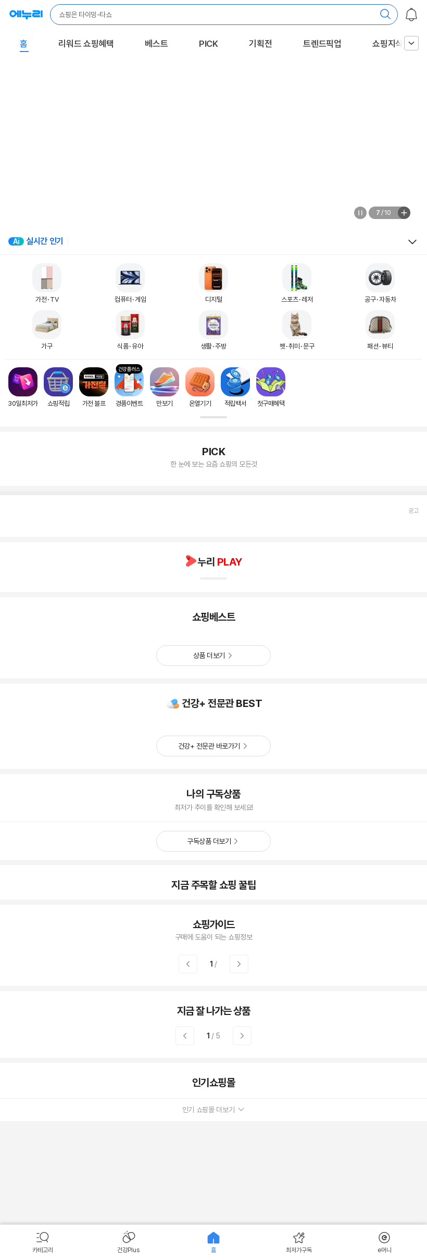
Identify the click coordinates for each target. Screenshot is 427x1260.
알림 (411, 14)
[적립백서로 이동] (235, 387)
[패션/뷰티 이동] (380, 330)
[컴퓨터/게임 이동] (130, 283)
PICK (208, 43)
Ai (16, 241)
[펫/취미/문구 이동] (297, 330)
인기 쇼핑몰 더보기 (213, 1109)
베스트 (156, 43)
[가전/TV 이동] (46, 283)
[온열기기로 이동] (200, 387)
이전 (188, 964)
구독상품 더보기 (209, 841)
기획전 (260, 43)
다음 (239, 964)
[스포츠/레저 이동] (297, 283)
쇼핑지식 (387, 43)
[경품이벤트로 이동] (129, 387)
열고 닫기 (412, 242)
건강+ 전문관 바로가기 (209, 746)
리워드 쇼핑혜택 (86, 43)
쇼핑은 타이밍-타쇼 (85, 14)
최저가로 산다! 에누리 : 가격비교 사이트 (26, 14)
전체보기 (404, 213)
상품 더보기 (209, 655)
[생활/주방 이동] (213, 330)
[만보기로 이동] (164, 387)
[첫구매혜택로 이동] (270, 387)
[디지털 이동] (213, 283)
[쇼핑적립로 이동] (58, 387)
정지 (360, 213)
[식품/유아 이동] (130, 330)
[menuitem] (42, 1242)
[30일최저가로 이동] (23, 387)
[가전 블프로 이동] (93, 387)
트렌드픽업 (322, 43)
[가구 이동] (46, 330)
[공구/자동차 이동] (380, 283)
